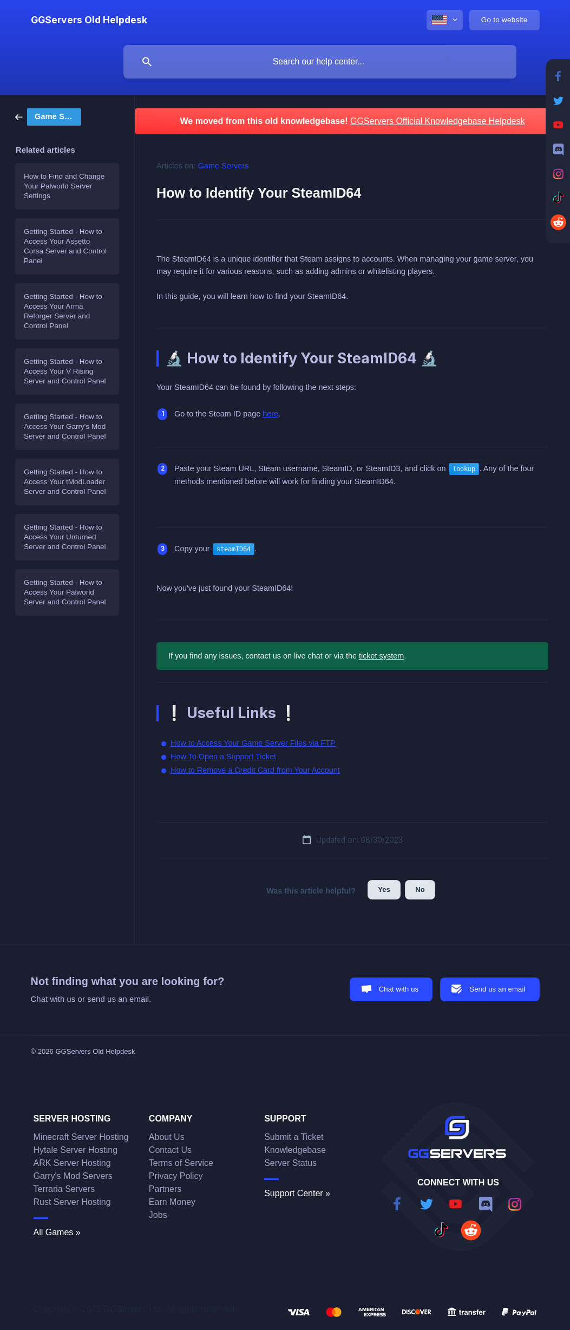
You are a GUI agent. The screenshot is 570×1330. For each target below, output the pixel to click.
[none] (89, 20)
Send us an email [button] (497, 989)
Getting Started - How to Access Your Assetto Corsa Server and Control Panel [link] (65, 246)
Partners (165, 1189)
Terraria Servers (64, 1189)
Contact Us (170, 1150)
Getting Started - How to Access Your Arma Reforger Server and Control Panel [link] (63, 311)
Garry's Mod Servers (73, 1176)
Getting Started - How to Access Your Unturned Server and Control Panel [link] (65, 537)
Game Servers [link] (223, 165)
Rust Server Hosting (72, 1202)
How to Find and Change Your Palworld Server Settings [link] (64, 186)
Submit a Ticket (293, 1137)
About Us (167, 1137)
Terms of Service (181, 1163)
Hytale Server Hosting (76, 1150)
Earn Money (172, 1202)
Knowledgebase (295, 1150)
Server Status (290, 1163)
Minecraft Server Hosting (81, 1137)
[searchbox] (319, 62)
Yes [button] (384, 889)
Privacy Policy (176, 1176)
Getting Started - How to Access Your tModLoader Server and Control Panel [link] (65, 482)
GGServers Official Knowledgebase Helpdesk (437, 121)
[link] (48, 116)
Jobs (158, 1215)
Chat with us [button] (399, 989)
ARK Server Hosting (72, 1163)
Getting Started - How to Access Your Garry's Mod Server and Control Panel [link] (65, 426)
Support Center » (297, 1193)
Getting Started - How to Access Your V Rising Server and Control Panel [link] (65, 371)
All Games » (57, 1232)
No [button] (420, 889)
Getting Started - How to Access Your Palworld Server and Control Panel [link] (65, 592)
